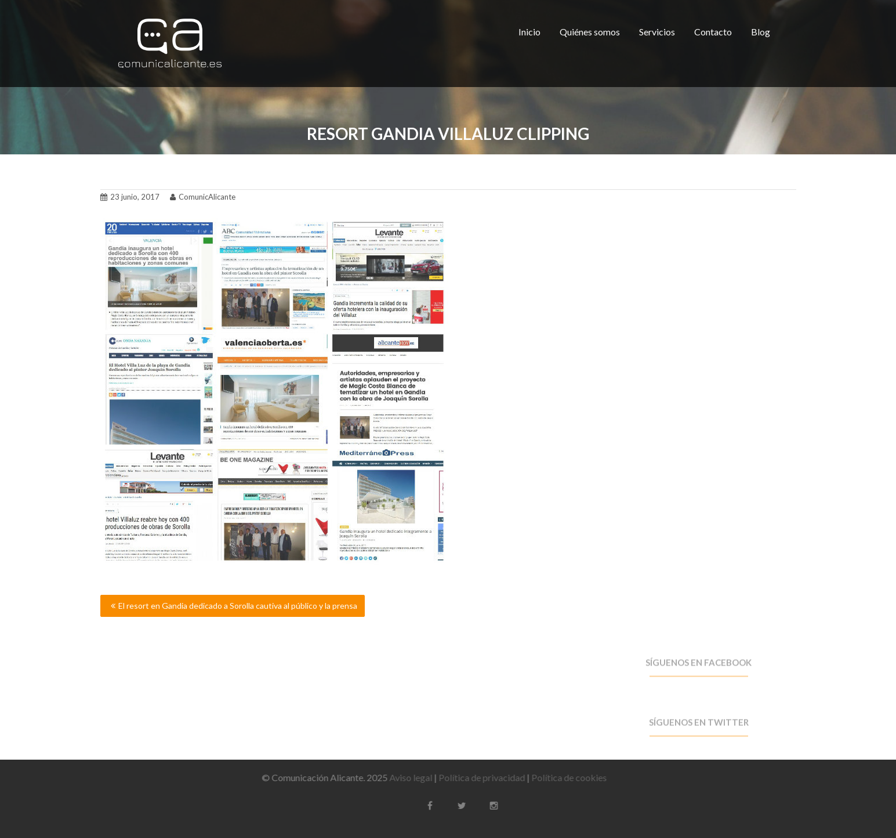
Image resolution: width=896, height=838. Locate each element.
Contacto (713, 31)
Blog (760, 31)
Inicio (529, 31)
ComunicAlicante (202, 194)
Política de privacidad (477, 777)
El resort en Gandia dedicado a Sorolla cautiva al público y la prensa (237, 606)
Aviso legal (405, 777)
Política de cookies (564, 777)
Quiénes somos (590, 31)
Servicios (657, 31)
